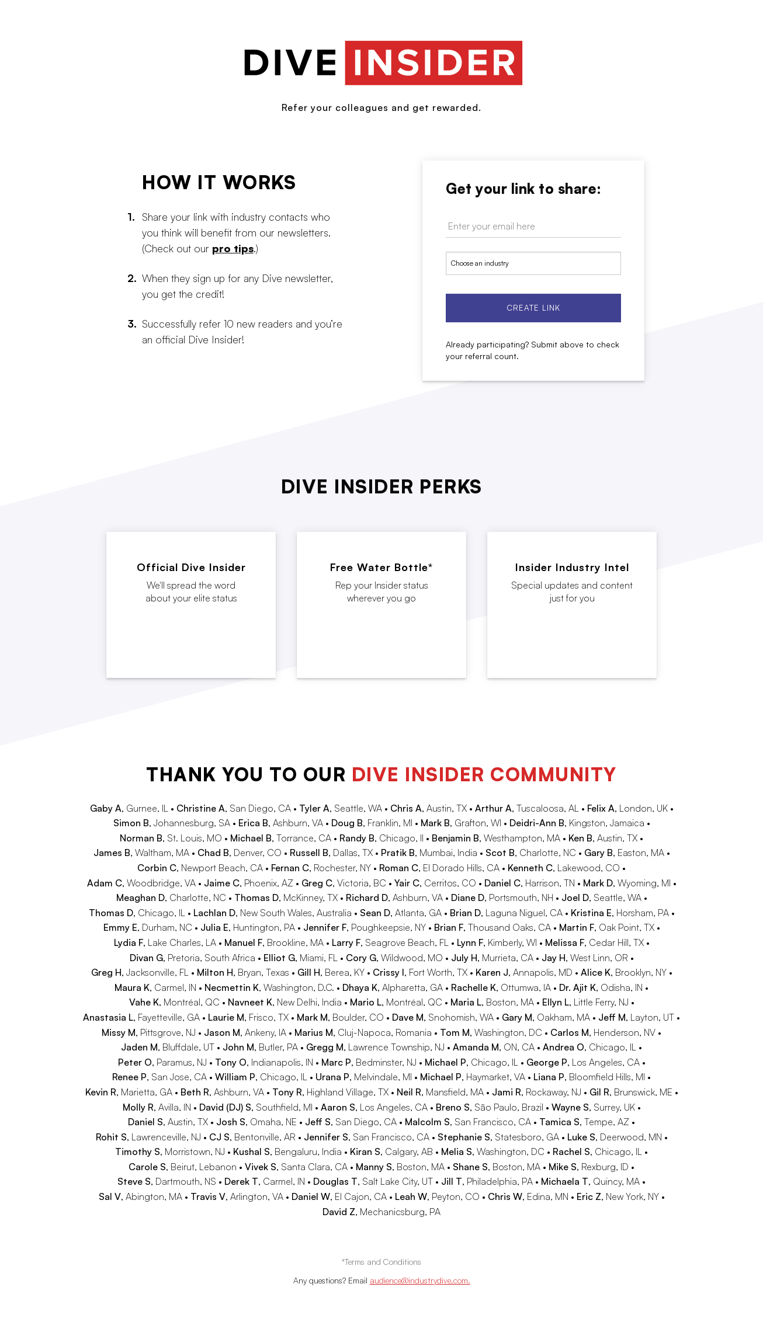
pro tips (233, 248)
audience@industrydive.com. (420, 1280)
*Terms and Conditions (381, 1262)
